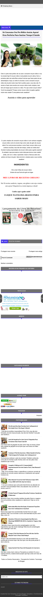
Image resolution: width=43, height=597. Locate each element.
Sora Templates (12, 594)
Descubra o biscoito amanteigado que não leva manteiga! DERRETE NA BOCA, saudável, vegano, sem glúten (24, 521)
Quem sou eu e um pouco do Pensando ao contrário (24, 548)
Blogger (22, 561)
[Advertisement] (20, 341)
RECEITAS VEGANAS (14, 241)
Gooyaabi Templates (21, 595)
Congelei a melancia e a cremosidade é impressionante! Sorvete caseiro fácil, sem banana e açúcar (24, 467)
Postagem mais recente (8, 251)
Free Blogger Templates (25, 594)
